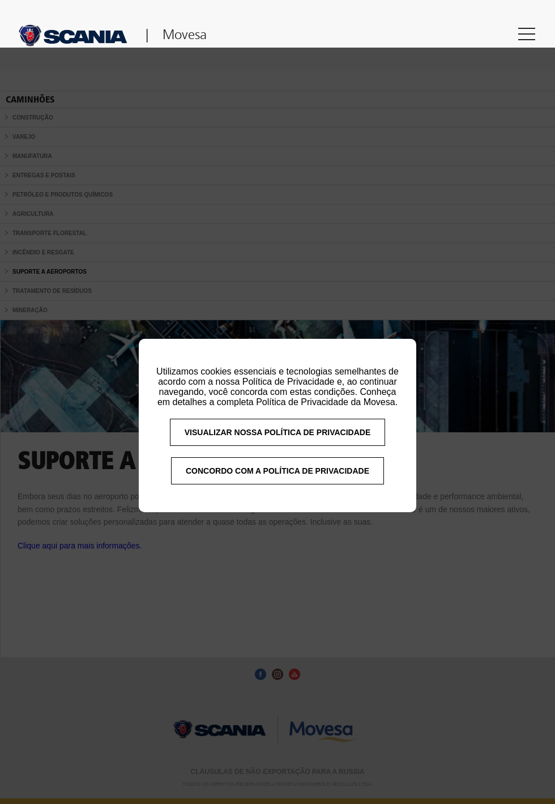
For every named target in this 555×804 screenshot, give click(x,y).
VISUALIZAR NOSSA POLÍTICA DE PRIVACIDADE (278, 441)
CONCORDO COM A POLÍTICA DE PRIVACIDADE (277, 480)
